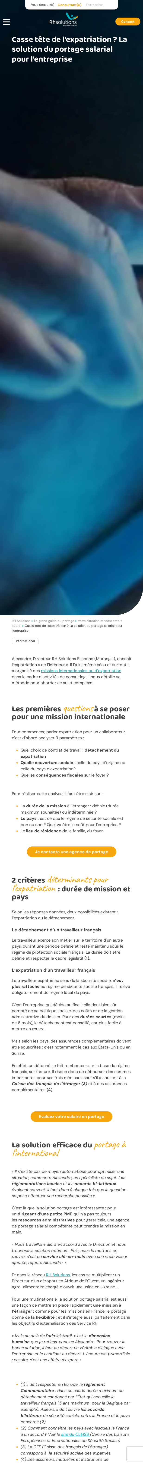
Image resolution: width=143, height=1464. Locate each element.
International (25, 641)
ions (66, 1275)
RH (48, 1275)
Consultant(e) (69, 5)
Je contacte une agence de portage (71, 852)
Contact (127, 21)
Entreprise (94, 5)
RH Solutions (21, 621)
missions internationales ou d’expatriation (81, 671)
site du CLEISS (75, 1434)
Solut (56, 1275)
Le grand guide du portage (54, 621)
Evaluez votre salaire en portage (71, 1116)
